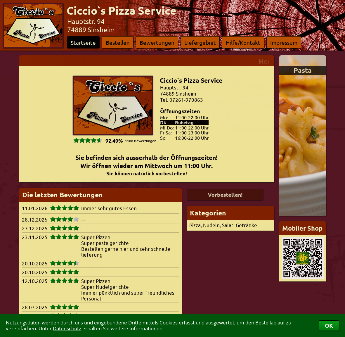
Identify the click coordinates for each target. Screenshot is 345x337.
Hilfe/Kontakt (243, 42)
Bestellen (118, 42)
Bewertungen (157, 42)
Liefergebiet (200, 42)
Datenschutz (67, 328)
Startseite (83, 42)
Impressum (283, 42)
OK (329, 325)
